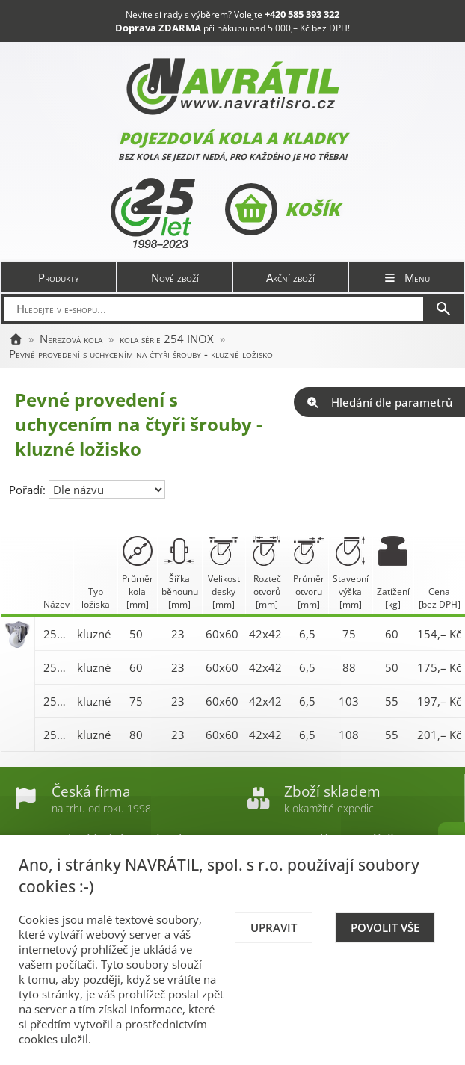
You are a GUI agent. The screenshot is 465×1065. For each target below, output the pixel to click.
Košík (282, 209)
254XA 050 (56, 633)
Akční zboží (290, 277)
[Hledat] (443, 309)
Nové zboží (175, 277)
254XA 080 (56, 734)
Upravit (273, 927)
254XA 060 (56, 667)
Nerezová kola (71, 338)
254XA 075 (56, 701)
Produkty (58, 277)
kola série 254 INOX (167, 338)
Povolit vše (385, 927)
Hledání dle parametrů (379, 402)
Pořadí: (29, 489)
